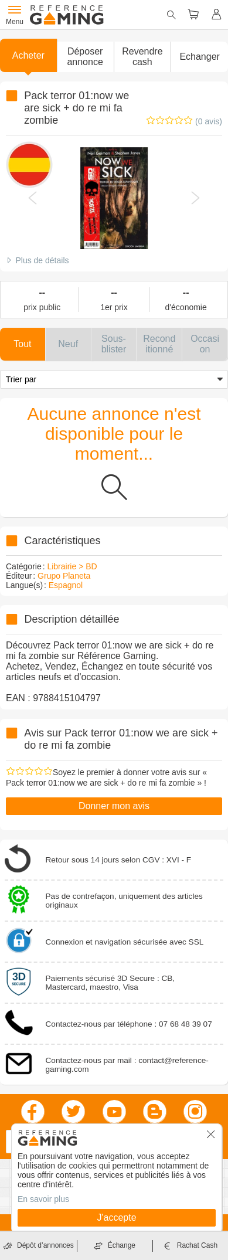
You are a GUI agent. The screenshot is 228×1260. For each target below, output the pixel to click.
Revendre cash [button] (142, 56)
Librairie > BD (72, 566)
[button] (85, 57)
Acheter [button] (28, 55)
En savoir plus (43, 1199)
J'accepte (116, 1217)
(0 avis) (208, 121)
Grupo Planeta (64, 575)
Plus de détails (42, 260)
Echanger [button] (199, 57)
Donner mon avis (114, 806)
